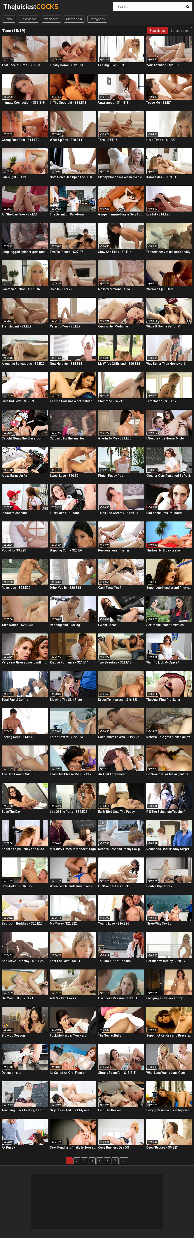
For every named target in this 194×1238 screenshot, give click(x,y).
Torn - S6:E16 (107, 140)
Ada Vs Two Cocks (63, 998)
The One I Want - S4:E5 (17, 774)
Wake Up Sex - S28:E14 (66, 140)
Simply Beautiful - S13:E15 (117, 1072)
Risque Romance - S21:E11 (69, 662)
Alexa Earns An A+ (14, 475)
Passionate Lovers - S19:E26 (118, 737)
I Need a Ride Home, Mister (165, 438)
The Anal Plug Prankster (163, 699)
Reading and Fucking (65, 625)
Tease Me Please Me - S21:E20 (71, 774)
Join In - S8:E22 (61, 289)
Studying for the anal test (67, 438)
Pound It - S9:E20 (14, 550)
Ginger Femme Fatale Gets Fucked (121, 214)
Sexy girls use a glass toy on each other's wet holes (169, 1110)
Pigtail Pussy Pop (110, 475)
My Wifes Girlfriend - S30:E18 (119, 363)
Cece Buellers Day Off (113, 1147)
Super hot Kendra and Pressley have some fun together (169, 1035)
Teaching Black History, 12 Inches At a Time (25, 1110)
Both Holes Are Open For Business (73, 177)
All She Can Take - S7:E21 (19, 214)
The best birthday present (164, 550)
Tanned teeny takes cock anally (168, 252)
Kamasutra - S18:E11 (161, 177)
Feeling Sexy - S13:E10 (18, 737)
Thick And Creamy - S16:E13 (118, 513)
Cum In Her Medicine (113, 326)
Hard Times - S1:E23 (161, 140)
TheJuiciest (14, 6)
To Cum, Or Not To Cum (114, 961)
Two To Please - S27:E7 (66, 252)
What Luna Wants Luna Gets (165, 1072)
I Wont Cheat (107, 625)
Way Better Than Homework (165, 363)
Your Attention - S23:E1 (162, 65)
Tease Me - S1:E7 (158, 102)
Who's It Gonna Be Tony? (163, 326)
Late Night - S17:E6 (15, 177)
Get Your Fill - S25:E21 (17, 998)
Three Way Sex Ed (158, 923)
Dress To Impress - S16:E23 (118, 699)
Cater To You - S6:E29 (65, 326)
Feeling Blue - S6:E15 (113, 65)
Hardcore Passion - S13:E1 (117, 998)
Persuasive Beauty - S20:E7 (165, 961)
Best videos (29, 19)
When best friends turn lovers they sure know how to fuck (73, 886)
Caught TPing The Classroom (23, 438)
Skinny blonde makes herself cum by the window (121, 177)
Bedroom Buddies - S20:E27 (22, 923)
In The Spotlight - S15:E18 (68, 102)
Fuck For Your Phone (65, 513)
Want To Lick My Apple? (162, 662)
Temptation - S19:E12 (161, 401)
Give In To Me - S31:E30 (114, 438)
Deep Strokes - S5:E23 (162, 1147)
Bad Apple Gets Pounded (164, 513)
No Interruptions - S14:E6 (116, 289)
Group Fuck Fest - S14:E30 (20, 140)
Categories (97, 19)
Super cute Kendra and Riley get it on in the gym (169, 587)
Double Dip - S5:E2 (159, 886)
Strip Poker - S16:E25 (17, 886)
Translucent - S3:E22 (16, 326)
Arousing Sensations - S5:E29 (23, 363)
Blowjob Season (13, 1035)
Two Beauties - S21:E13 (114, 662)
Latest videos (180, 30)
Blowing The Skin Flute (66, 699)
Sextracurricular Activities (165, 625)
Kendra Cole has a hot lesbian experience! (73, 401)
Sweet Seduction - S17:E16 (21, 289)
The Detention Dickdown (67, 214)
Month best (74, 19)
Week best (51, 19)
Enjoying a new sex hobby (164, 998)
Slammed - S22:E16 (112, 401)
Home (9, 19)
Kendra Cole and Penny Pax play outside (121, 849)
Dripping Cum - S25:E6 (66, 550)
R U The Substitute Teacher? (166, 811)
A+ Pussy (8, 1147)
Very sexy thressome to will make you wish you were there (25, 662)
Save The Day (11, 811)
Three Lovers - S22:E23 (66, 737)
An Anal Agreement (112, 774)
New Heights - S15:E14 (66, 363)
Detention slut (11, 1072)
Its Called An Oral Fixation (68, 1072)
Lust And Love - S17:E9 (18, 401)
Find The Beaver (109, 1110)
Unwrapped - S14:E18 (113, 102)
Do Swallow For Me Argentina (167, 774)
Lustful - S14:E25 (158, 214)
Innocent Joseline (15, 513)
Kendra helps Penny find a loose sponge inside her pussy (25, 849)
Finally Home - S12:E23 (66, 65)
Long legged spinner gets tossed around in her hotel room (25, 252)
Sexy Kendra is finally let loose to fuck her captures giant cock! (73, 1147)
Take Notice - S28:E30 (17, 625)
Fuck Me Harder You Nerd (68, 1035)
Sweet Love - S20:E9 (64, 475)
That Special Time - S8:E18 (21, 65)
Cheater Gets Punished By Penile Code (169, 475)
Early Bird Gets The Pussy (116, 811)
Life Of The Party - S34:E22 (68, 811)
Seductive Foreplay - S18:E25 (23, 961)
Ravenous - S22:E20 (16, 587)
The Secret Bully (109, 1035)
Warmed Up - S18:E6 (160, 289)
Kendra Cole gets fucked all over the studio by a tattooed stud (169, 737)
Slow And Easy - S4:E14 (114, 252)
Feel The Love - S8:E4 (65, 961)
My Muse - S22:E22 (63, 923)
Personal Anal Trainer (113, 550)
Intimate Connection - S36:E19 (23, 102)
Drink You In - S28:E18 (65, 587)
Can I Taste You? (109, 587)
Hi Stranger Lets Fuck (113, 886)
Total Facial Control (16, 699)
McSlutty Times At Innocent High (73, 849)
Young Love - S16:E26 (113, 923)
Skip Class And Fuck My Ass (69, 1110)
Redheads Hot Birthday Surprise (169, 849)
